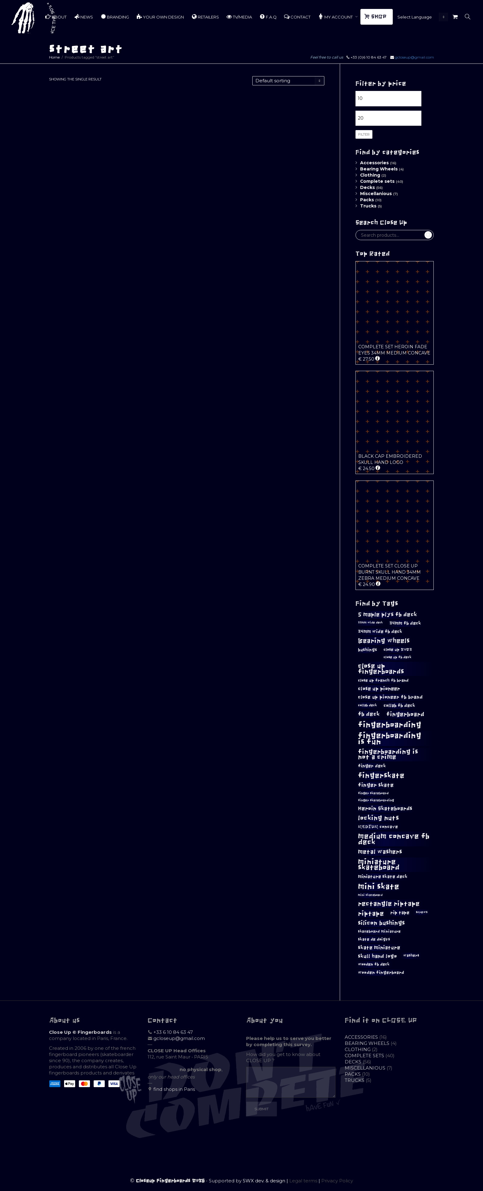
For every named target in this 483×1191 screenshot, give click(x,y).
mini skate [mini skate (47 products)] (378, 886)
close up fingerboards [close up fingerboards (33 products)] (381, 668)
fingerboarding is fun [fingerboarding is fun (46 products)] (389, 738)
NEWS (83, 16)
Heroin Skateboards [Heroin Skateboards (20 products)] (385, 808)
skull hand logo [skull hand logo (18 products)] (377, 956)
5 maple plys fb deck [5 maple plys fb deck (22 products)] (387, 614)
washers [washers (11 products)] (411, 955)
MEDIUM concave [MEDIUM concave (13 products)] (378, 827)
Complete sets (377, 181)
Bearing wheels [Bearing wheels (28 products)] (384, 640)
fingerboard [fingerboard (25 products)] (405, 714)
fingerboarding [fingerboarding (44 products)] (389, 724)
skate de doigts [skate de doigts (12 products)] (374, 939)
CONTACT (297, 16)
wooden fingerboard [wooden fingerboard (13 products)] (381, 972)
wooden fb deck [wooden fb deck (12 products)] (374, 964)
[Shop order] (288, 80)
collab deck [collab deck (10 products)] (367, 705)
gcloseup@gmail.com (414, 57)
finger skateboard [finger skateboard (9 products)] (373, 793)
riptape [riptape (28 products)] (371, 913)
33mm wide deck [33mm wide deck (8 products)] (370, 622)
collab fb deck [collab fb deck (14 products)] (399, 705)
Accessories (374, 163)
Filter (364, 134)
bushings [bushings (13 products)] (367, 650)
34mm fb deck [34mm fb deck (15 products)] (405, 623)
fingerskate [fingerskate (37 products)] (381, 775)
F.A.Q (268, 16)
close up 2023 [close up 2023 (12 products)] (398, 649)
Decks (367, 187)
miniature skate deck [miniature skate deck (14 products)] (383, 876)
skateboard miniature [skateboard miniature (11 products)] (379, 931)
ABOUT (56, 16)
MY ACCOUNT (336, 16)
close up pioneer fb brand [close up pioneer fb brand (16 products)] (390, 697)
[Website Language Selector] (421, 17)
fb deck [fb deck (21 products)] (369, 714)
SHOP (376, 17)
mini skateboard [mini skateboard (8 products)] (370, 895)
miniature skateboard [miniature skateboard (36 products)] (379, 865)
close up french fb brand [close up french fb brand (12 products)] (383, 680)
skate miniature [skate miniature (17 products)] (379, 947)
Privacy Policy (337, 1181)
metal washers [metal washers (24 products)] (380, 851)
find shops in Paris (174, 1089)
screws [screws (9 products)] (422, 912)
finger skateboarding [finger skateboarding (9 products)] (376, 800)
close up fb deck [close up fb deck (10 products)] (398, 657)
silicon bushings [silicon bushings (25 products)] (381, 922)
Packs (367, 200)
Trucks (368, 206)
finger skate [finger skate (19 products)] (376, 785)
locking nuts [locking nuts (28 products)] (378, 817)
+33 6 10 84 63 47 (173, 1032)
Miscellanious (376, 193)
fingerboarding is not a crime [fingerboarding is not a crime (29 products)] (388, 754)
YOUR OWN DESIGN (160, 16)
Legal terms (303, 1181)
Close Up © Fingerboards (80, 1032)
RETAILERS (205, 16)
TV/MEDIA (239, 16)
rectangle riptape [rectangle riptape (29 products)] (389, 903)
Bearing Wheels (379, 169)
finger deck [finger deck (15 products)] (372, 765)
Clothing (370, 175)
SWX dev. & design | (266, 1181)
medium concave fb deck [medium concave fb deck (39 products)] (393, 839)
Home (54, 57)
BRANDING (114, 16)
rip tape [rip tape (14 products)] (399, 912)
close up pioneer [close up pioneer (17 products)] (379, 688)
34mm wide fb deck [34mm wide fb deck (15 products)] (380, 631)
